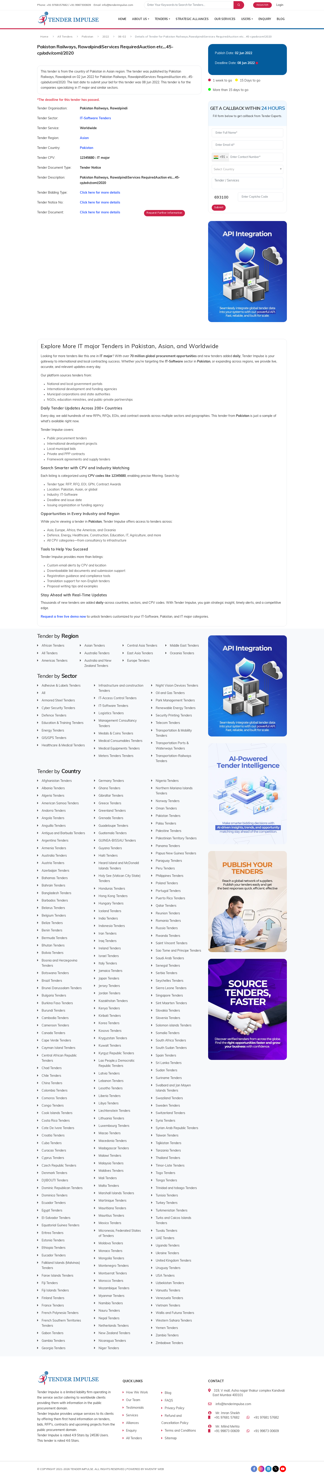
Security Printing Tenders (174, 715)
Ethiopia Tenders (53, 1248)
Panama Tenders (168, 846)
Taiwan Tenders (167, 1135)
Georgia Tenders (53, 1348)
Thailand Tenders (168, 1158)
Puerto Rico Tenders (170, 898)
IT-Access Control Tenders (118, 698)
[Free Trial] (264, 5)
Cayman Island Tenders (58, 1048)
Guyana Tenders (110, 848)
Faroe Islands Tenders (57, 1275)
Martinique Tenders (112, 1201)
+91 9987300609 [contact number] (80, 5)
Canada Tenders (53, 1033)
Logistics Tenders (111, 713)
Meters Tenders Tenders (116, 756)
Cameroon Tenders (55, 1025)
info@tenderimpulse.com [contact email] (117, 5)
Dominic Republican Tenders (62, 1188)
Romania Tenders (168, 920)
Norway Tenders (168, 801)
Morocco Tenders (111, 1281)
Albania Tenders (53, 788)
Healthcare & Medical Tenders (63, 745)
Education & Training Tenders (62, 723)
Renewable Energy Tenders (176, 708)
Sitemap (171, 1438)
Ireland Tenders (110, 948)
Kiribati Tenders (110, 1016)
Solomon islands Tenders (173, 1025)
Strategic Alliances (191, 19)
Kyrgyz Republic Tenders (116, 1053)
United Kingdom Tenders (173, 1260)
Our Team (133, 1400)
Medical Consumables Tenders (120, 741)
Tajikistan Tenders (168, 1143)
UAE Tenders (165, 1238)
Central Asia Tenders (142, 646)
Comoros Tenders (54, 1098)
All (43, 693)
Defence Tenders (54, 715)
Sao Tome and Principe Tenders (178, 951)
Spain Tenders (166, 1055)
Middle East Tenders (184, 646)
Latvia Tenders (109, 1073)
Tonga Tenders (166, 1180)
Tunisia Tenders (167, 1195)
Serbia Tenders (166, 973)
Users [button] (245, 19)
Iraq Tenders (108, 941)
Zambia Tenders (167, 1335)
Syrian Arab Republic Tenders (177, 1128)
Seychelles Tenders (169, 980)
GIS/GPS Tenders (54, 738)
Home (120, 19)
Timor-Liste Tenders (170, 1165)
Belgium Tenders (54, 915)
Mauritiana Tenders (112, 1208)
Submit (218, 207)
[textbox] (247, 169)
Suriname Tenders (169, 1078)
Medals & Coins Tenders (116, 733)
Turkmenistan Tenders (171, 1210)
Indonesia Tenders (112, 926)
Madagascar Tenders (114, 1148)
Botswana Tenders (55, 973)
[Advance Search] (238, 5)
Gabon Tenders (52, 1333)
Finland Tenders (53, 1298)
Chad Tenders (52, 1068)
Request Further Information (164, 213)
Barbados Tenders (55, 900)
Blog (281, 19)
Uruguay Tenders (168, 1268)
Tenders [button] (160, 19)
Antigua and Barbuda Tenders (63, 833)
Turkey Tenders (167, 1203)
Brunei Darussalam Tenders (62, 988)
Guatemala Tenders (113, 833)
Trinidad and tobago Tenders (176, 1188)
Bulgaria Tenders (54, 995)
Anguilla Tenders (54, 825)
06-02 (122, 36)
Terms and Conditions (180, 1431)
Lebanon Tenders (111, 1081)
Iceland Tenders (110, 911)
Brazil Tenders (52, 980)
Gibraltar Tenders (111, 796)
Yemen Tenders (167, 1328)
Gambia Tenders (53, 1340)
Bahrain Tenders (53, 885)
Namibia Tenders (111, 1303)
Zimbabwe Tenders (169, 1343)
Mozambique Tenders (114, 1288)
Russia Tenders (167, 928)
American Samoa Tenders (60, 803)
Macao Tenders (110, 1133)
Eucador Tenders (54, 1255)
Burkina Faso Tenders (57, 1003)
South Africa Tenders (171, 1040)
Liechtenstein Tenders (114, 1111)
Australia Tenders (97, 653)
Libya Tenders (109, 1103)
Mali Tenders (108, 1178)
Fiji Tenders (50, 1283)
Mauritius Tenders (111, 1216)
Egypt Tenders (52, 1210)
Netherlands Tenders (114, 1326)
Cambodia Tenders (55, 1018)
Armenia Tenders (54, 848)
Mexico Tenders (110, 1223)
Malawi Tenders (110, 1156)
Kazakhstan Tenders (113, 1001)
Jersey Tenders (109, 986)
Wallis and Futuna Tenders (175, 1313)
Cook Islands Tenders (57, 1113)
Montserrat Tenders (113, 1273)
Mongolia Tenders (111, 1258)
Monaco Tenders (110, 1251)
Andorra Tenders (54, 811)
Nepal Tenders (109, 1318)
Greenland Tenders (112, 811)
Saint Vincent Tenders (171, 943)
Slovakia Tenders (168, 1010)
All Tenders (65, 36)
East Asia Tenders (140, 653)
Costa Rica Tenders (56, 1120)
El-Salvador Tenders (56, 1218)
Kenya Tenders (109, 1008)
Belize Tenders (52, 923)
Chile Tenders (51, 1075)
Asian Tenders (94, 646)
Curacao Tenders (54, 1150)
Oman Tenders (166, 808)
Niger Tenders (109, 1348)
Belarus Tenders (53, 908)
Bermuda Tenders (54, 938)
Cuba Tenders (52, 1143)
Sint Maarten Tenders (171, 1003)
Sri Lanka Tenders (169, 1063)
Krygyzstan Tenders (113, 1038)
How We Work (137, 1392)
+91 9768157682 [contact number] (57, 5)
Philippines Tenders (169, 876)
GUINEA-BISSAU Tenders (117, 840)
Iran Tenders (108, 933)
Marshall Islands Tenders (116, 1193)
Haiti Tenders (108, 856)
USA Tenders (165, 1275)
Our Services (224, 19)
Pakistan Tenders (168, 816)
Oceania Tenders (182, 653)
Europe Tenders (138, 660)
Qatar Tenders (166, 906)
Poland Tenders (167, 883)
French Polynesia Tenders (60, 1313)
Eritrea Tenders (52, 1233)
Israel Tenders (109, 956)
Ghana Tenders (109, 788)
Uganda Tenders (168, 1245)
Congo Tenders (53, 1106)
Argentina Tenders (55, 840)
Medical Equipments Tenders (119, 748)
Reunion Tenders (168, 913)
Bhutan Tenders (53, 945)
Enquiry (264, 19)
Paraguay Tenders (169, 861)
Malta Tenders (109, 1185)
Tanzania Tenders (168, 1150)
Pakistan (87, 36)
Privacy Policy (174, 1408)
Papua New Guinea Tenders (176, 853)
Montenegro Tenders (114, 1266)
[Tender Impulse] (68, 18)
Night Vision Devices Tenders (177, 685)
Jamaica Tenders (110, 971)
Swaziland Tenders (169, 1098)
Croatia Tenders (53, 1135)
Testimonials (135, 1408)
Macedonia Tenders (113, 1141)
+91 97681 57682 (226, 1417)
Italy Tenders (108, 963)
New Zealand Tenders (114, 1333)
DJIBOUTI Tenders (55, 1180)
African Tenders (53, 646)
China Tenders (52, 1083)
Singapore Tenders (169, 995)
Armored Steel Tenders (58, 700)
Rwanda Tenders (168, 935)
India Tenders (108, 918)
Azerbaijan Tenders (55, 870)
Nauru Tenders (109, 1311)
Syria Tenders (165, 1120)
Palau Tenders (166, 823)
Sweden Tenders (168, 1106)
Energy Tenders (53, 730)
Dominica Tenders (55, 1195)
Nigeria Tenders (167, 781)
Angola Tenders (53, 818)
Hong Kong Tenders (113, 896)
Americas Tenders (55, 660)
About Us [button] (138, 19)
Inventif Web (154, 1469)
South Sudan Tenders (171, 1048)
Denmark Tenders (54, 1173)
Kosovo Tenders (110, 1030)
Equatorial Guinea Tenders (60, 1225)
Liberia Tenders (110, 1096)
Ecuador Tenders (54, 1203)
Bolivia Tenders (52, 953)
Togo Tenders (165, 1173)
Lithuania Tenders (111, 1118)
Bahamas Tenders (55, 878)
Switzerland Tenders (170, 1113)
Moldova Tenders (111, 1243)
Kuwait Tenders (110, 1046)
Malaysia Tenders (111, 1163)
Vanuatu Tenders (168, 1290)
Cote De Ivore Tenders (58, 1128)
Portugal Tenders (168, 891)
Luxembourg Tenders (114, 1126)
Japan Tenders (109, 978)
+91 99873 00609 (226, 1431)
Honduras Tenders (112, 888)
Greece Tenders (110, 803)
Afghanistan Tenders (57, 781)
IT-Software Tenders (113, 705)
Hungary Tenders (111, 903)
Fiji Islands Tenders (55, 1290)
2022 (105, 36)
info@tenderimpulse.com (233, 1404)
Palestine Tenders (168, 831)
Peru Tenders (165, 868)
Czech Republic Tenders (59, 1165)
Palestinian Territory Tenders (176, 838)
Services (132, 1415)
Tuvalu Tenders (166, 1230)
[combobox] (220, 157)
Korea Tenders (109, 1023)
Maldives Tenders (111, 1171)
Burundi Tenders (53, 1010)
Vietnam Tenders (168, 1305)
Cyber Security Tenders (58, 708)
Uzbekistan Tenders (170, 1283)
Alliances (132, 1423)
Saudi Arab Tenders (170, 958)
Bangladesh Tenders (56, 893)
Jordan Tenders (109, 993)
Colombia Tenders (55, 1090)
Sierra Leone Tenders (171, 988)
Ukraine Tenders (167, 1253)
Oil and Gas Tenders (170, 693)
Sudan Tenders (166, 1070)
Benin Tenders (52, 930)
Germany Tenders (111, 781)
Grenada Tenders (111, 818)
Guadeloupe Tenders (113, 825)
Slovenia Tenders (168, 1018)
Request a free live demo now (63, 617)
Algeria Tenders (53, 796)
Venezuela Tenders (169, 1298)
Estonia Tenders (53, 1240)
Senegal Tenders (168, 965)
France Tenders (53, 1305)
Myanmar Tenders (111, 1296)
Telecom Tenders (168, 723)
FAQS (169, 1400)
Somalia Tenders (168, 1033)
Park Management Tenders (175, 700)
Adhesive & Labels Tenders (61, 685)
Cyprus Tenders (53, 1158)
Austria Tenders (53, 863)
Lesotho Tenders (111, 1088)
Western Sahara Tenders (174, 1320)
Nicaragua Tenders (112, 1340)
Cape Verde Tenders (56, 1040)
